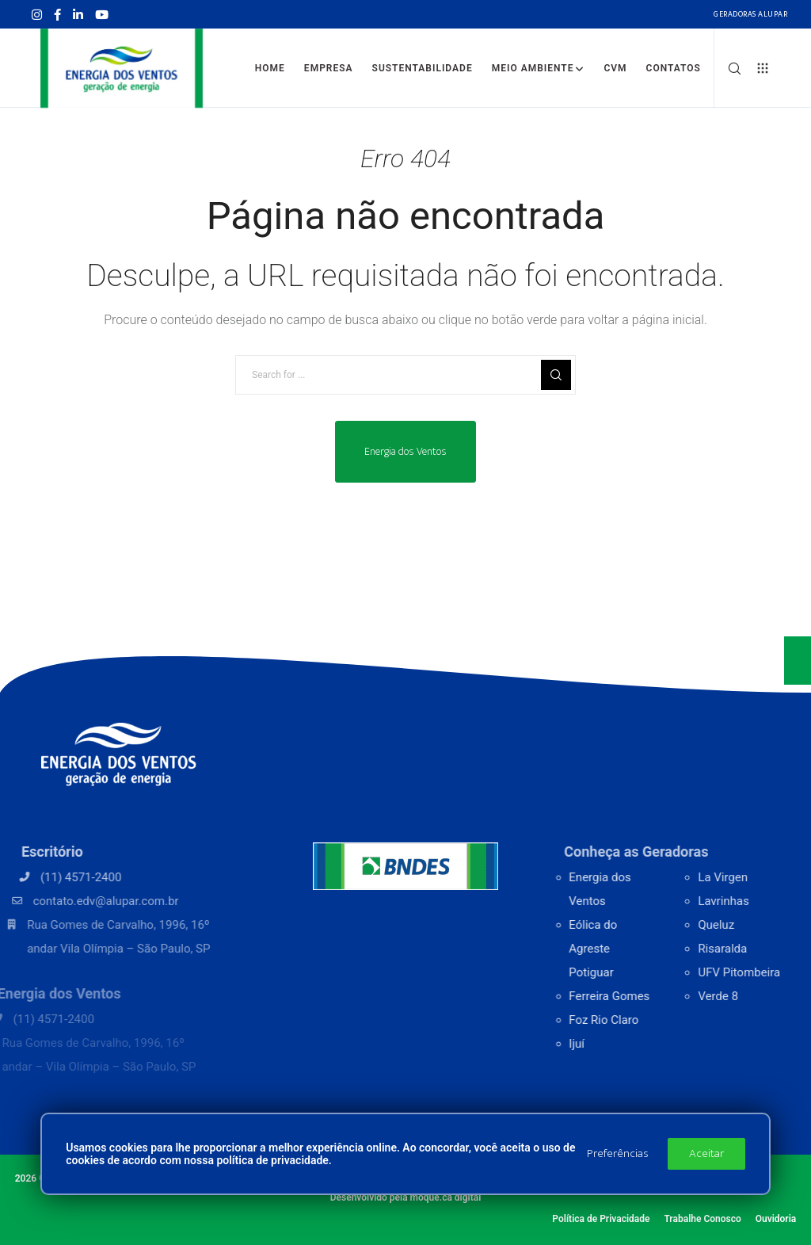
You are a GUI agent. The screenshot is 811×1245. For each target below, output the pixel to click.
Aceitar (706, 1153)
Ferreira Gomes (646, 996)
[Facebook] (57, 15)
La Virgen (766, 877)
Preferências (618, 1153)
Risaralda (765, 948)
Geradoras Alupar (750, 14)
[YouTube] (102, 15)
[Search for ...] (405, 375)
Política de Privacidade (600, 1218)
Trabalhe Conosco (702, 1218)
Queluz (759, 925)
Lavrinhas (767, 901)
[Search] (728, 68)
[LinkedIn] (78, 15)
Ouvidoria (776, 1218)
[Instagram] (37, 15)
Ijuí (614, 1044)
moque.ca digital (446, 1197)
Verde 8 (761, 996)
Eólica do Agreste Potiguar (630, 949)
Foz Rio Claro (641, 1020)
